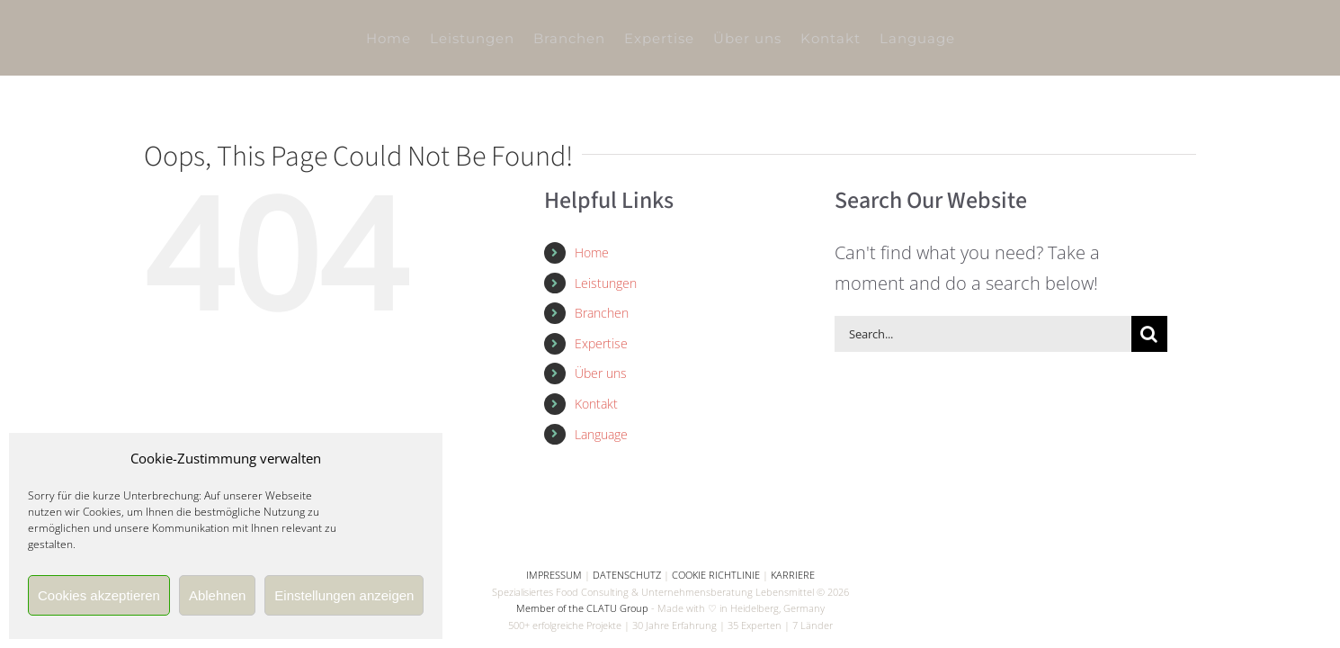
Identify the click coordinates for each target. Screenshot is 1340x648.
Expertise (601, 343)
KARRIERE (793, 574)
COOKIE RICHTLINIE (716, 574)
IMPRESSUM (554, 574)
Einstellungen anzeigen (344, 595)
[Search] (1149, 334)
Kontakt (596, 403)
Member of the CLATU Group (582, 608)
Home (592, 252)
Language (601, 434)
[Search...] (983, 334)
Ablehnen (217, 595)
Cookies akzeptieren (99, 595)
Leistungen (606, 283)
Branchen (602, 312)
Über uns (601, 373)
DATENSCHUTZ (627, 574)
